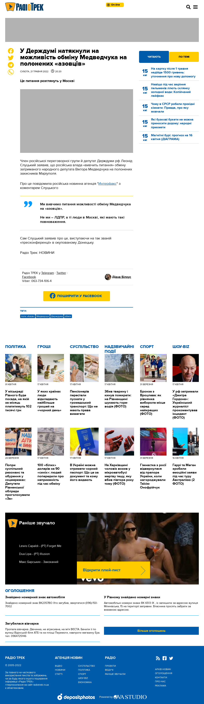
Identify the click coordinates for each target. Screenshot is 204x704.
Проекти (110, 665)
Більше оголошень (151, 631)
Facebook (29, 277)
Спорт (147, 346)
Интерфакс (107, 184)
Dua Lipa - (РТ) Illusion (34, 554)
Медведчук (42, 316)
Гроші (44, 346)
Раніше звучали (115, 674)
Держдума (57, 316)
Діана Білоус (121, 277)
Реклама (160, 685)
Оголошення (19, 590)
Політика (15, 346)
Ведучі (109, 669)
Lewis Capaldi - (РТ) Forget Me (40, 546)
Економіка (85, 682)
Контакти (161, 677)
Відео (58, 665)
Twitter (61, 273)
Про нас (160, 681)
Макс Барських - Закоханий (38, 562)
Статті (59, 674)
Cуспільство (84, 346)
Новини (60, 669)
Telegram (47, 273)
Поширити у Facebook (79, 296)
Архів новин (163, 669)
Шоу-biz (181, 346)
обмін (68, 316)
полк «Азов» (27, 316)
